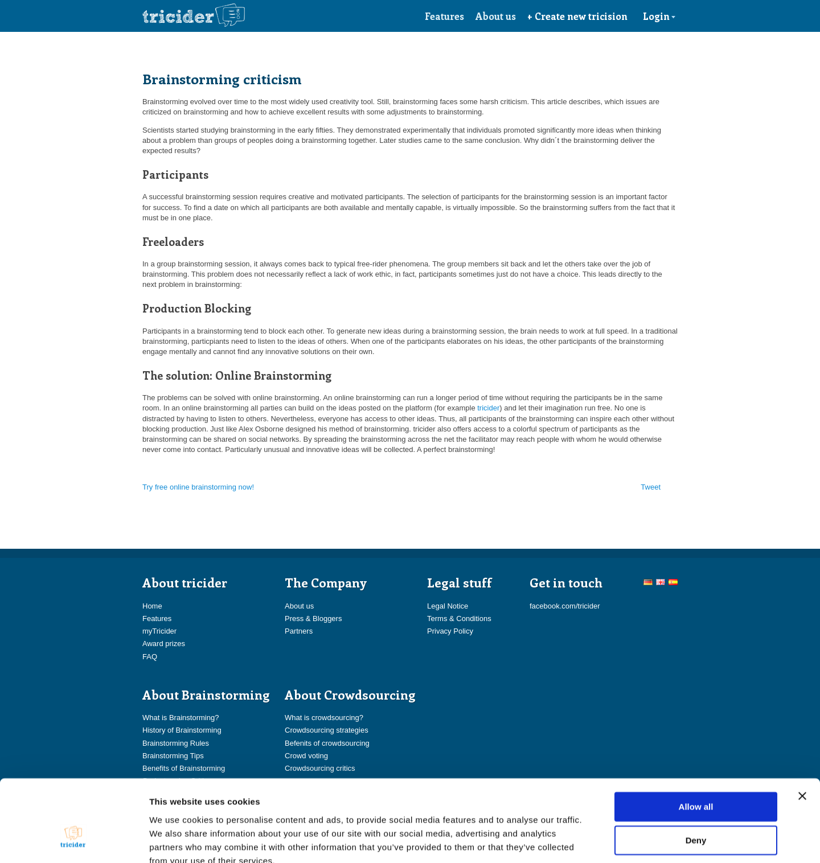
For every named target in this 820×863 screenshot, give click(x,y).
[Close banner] (802, 730)
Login (659, 16)
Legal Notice (447, 606)
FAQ (149, 656)
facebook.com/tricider (565, 606)
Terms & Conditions (459, 618)
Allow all (696, 740)
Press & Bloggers (313, 618)
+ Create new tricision (577, 16)
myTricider (159, 631)
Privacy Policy (450, 631)
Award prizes (163, 643)
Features (444, 16)
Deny (696, 774)
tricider (488, 408)
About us (495, 16)
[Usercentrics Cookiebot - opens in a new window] (74, 840)
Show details (597, 840)
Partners (299, 631)
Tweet (651, 487)
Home (152, 606)
